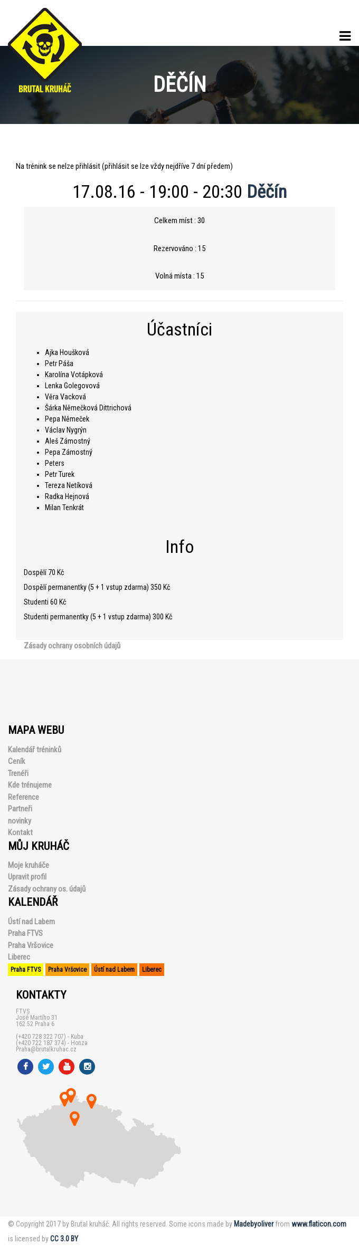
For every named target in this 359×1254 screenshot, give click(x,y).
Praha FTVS (25, 933)
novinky (19, 821)
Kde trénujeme (30, 785)
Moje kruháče (28, 865)
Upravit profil (27, 877)
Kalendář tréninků (34, 749)
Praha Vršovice (30, 945)
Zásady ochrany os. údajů (47, 889)
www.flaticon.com (318, 1224)
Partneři (20, 808)
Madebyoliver (253, 1224)
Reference (23, 797)
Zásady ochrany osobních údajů (72, 645)
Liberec (19, 957)
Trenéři (18, 773)
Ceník (16, 761)
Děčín (267, 191)
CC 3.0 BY (64, 1238)
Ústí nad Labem (31, 921)
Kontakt (20, 832)
